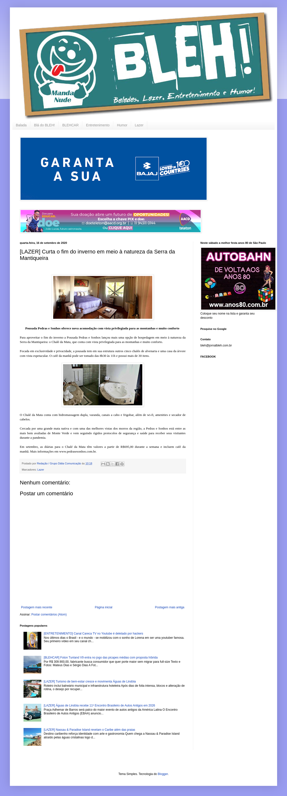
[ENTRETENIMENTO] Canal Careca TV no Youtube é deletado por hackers (93, 633)
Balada (21, 125)
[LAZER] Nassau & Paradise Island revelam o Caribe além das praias (89, 729)
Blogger (163, 774)
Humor (122, 125)
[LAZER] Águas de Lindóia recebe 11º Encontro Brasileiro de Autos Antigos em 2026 (99, 705)
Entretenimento (98, 125)
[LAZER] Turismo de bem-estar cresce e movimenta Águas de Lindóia (90, 681)
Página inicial (103, 607)
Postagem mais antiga (169, 607)
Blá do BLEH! (44, 125)
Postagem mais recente (36, 607)
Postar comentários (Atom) (49, 614)
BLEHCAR (70, 125)
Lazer (139, 125)
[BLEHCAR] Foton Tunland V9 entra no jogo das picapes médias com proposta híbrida (101, 657)
